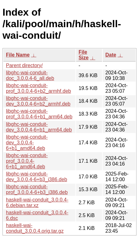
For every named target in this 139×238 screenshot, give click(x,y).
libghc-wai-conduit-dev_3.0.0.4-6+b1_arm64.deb (39, 126)
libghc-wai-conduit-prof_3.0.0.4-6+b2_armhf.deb (38, 88)
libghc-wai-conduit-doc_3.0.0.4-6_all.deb (30, 75)
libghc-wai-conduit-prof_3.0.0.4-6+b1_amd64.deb (27, 161)
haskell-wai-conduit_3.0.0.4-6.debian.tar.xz (37, 202)
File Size (84, 54)
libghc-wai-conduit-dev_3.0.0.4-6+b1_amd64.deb (27, 142)
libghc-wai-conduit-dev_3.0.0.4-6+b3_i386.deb (36, 176)
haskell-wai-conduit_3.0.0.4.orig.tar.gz (35, 228)
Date (110, 54)
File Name (18, 54)
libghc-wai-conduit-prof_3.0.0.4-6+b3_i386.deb (37, 189)
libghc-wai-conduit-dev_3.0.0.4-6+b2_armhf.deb (38, 101)
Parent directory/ (24, 65)
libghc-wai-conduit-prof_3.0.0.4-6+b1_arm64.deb (39, 113)
